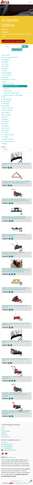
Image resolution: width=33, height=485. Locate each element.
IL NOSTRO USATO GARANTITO (13, 41)
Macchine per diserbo (9, 84)
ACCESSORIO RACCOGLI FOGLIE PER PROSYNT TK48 (16, 341)
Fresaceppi (5, 77)
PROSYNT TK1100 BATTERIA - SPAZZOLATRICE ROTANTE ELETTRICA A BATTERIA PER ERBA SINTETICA (16, 412)
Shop (2, 429)
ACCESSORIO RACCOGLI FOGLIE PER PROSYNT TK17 (16, 164)
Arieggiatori (6, 59)
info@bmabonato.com (9, 450)
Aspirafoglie (5, 62)
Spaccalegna (5, 126)
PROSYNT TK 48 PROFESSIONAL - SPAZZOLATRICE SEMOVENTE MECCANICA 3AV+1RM (14, 394)
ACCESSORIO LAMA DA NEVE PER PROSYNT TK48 (15, 359)
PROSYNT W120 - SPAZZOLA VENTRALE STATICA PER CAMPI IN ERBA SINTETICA (14, 217)
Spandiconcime (6, 128)
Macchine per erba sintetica (11, 86)
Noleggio (4, 143)
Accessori (6, 88)
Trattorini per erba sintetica (11, 93)
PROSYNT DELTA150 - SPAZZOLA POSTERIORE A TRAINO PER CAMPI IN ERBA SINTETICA (16, 182)
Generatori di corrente (9, 79)
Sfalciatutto (6, 121)
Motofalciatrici (7, 101)
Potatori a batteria (7, 110)
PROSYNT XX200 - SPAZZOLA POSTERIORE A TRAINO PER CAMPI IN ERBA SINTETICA (15, 288)
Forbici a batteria (6, 75)
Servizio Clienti (5, 437)
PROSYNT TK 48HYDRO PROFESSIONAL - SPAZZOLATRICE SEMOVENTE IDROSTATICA (15, 199)
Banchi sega (5, 66)
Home (3, 427)
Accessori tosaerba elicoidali (10, 57)
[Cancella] (26, 46)
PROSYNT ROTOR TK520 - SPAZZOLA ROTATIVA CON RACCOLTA (13, 253)
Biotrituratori (5, 68)
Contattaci (4, 442)
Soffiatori (5, 123)
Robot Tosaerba (6, 115)
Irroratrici (4, 82)
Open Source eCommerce (23, 483)
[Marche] (16, 149)
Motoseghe (6, 103)
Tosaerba (5, 132)
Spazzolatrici (8, 90)
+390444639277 (7, 444)
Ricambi (3, 433)
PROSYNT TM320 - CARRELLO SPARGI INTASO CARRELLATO (15, 324)
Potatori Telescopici (7, 108)
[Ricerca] (23, 46)
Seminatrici (5, 117)
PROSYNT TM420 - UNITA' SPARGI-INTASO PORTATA (14, 306)
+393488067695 (7, 446)
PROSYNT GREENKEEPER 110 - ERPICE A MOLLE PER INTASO (14, 235)
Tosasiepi (5, 137)
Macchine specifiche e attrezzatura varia (13, 96)
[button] (16, 49)
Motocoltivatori (7, 99)
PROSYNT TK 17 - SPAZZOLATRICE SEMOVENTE (12, 377)
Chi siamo (12, 457)
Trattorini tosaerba (8, 141)
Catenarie (4, 70)
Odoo (11, 483)
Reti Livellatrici (6, 112)
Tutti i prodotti (6, 55)
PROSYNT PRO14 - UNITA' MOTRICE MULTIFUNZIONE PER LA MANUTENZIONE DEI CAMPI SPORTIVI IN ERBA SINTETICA (16, 270)
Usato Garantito (5, 431)
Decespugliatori (7, 73)
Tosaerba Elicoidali (8, 134)
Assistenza (4, 435)
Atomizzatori (5, 64)
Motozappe (6, 106)
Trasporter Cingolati (7, 139)
